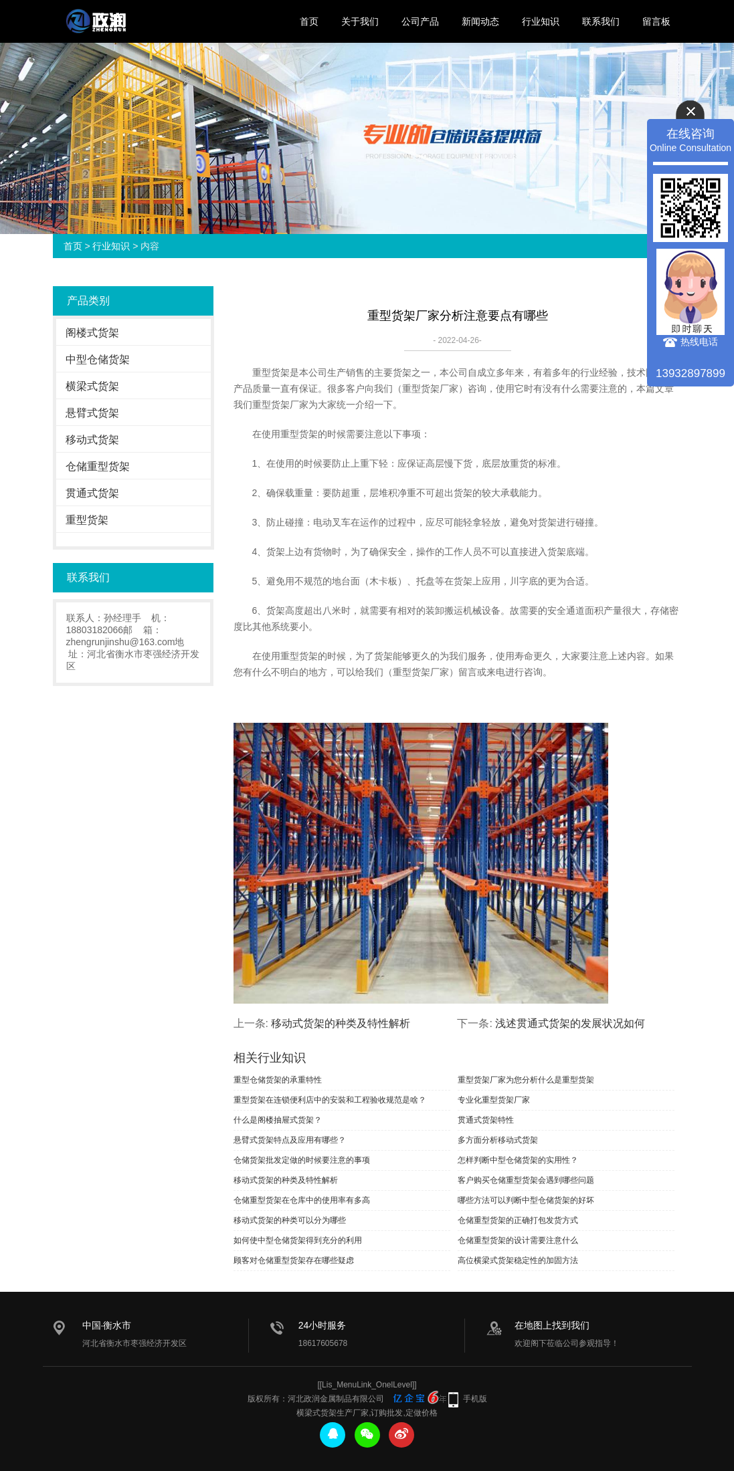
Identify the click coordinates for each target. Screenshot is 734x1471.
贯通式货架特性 (486, 1120)
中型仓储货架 (98, 359)
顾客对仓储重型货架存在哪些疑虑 (294, 1260)
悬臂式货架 (92, 413)
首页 (309, 21)
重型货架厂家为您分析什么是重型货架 (526, 1080)
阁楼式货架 (92, 332)
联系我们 (601, 21)
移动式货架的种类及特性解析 (340, 1023)
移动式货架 (92, 439)
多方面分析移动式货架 (498, 1140)
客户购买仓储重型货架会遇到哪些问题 (526, 1180)
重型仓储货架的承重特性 (278, 1080)
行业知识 (540, 21)
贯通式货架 (92, 493)
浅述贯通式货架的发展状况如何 (570, 1023)
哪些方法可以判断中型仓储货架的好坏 (526, 1200)
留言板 (656, 21)
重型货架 (87, 520)
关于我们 (360, 21)
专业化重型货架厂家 (494, 1100)
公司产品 (420, 21)
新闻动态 (480, 21)
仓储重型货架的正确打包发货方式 (518, 1220)
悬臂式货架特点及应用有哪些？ (290, 1140)
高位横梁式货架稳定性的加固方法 (518, 1260)
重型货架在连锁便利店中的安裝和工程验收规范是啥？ (330, 1100)
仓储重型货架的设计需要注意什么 (518, 1240)
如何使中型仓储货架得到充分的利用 (298, 1240)
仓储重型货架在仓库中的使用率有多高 (302, 1200)
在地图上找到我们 (552, 1325)
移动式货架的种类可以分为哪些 (290, 1220)
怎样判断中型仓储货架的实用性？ (518, 1160)
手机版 (475, 1398)
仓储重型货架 (98, 466)
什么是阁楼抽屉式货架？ (278, 1120)
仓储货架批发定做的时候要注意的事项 (302, 1160)
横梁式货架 (92, 386)
